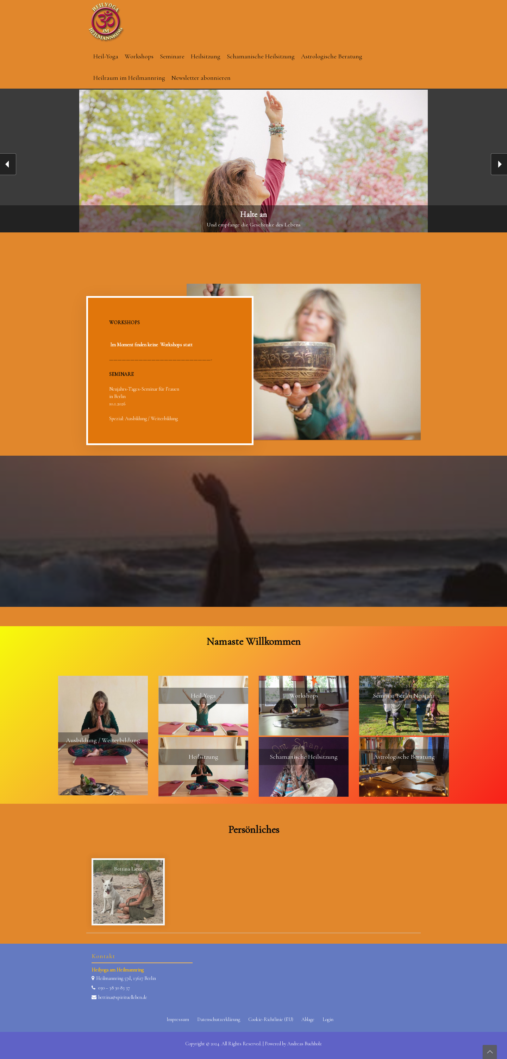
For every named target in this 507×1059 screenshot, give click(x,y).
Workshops (139, 56)
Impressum (178, 1019)
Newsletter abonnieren (201, 78)
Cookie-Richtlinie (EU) (270, 1019)
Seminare (172, 56)
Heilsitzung (205, 56)
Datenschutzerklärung (218, 1019)
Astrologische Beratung (331, 56)
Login (328, 1019)
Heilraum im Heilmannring (129, 78)
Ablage (307, 1019)
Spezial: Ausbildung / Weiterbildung (143, 419)
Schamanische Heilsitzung (261, 56)
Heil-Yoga (105, 56)
